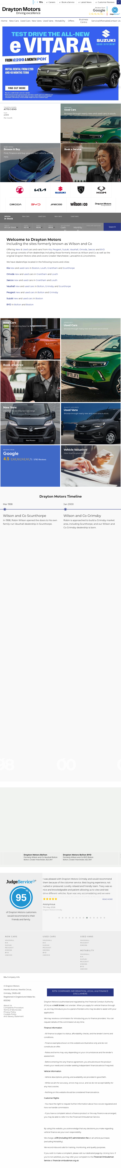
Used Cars (49, 936)
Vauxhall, (74, 249)
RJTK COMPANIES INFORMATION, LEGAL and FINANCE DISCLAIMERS (80, 992)
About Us (8, 1005)
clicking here (108, 1153)
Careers (50, 2)
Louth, (43, 268)
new (12, 268)
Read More (111, 899)
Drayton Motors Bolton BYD (77, 855)
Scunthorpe (69, 268)
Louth (55, 274)
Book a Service (66, 2)
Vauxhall (11, 286)
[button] (59, 917)
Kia (50, 249)
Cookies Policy (10, 1014)
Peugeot (57, 249)
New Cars (11, 936)
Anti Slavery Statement (14, 1016)
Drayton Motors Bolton (35, 855)
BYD (102, 249)
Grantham (52, 268)
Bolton (40, 286)
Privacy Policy (10, 1012)
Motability (87, 950)
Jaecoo (91, 249)
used (26, 274)
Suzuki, (65, 249)
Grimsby (49, 286)
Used (25, 249)
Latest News (85, 2)
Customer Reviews (105, 2)
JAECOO (8, 955)
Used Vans (86, 936)
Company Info (12, 977)
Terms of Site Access (12, 1010)
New (18, 249)
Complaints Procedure (13, 1008)
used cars (24, 268)
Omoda (83, 249)
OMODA (8, 950)
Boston (35, 268)
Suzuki (10, 298)
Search (112, 227)
